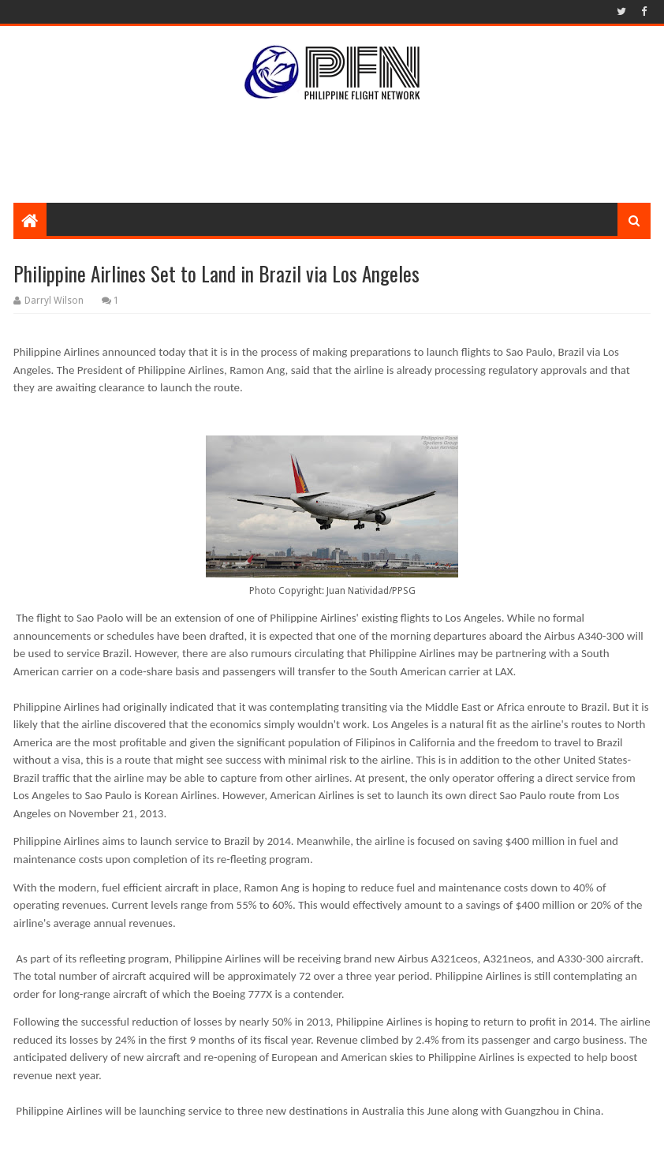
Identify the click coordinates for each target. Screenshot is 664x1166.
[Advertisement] (332, 151)
